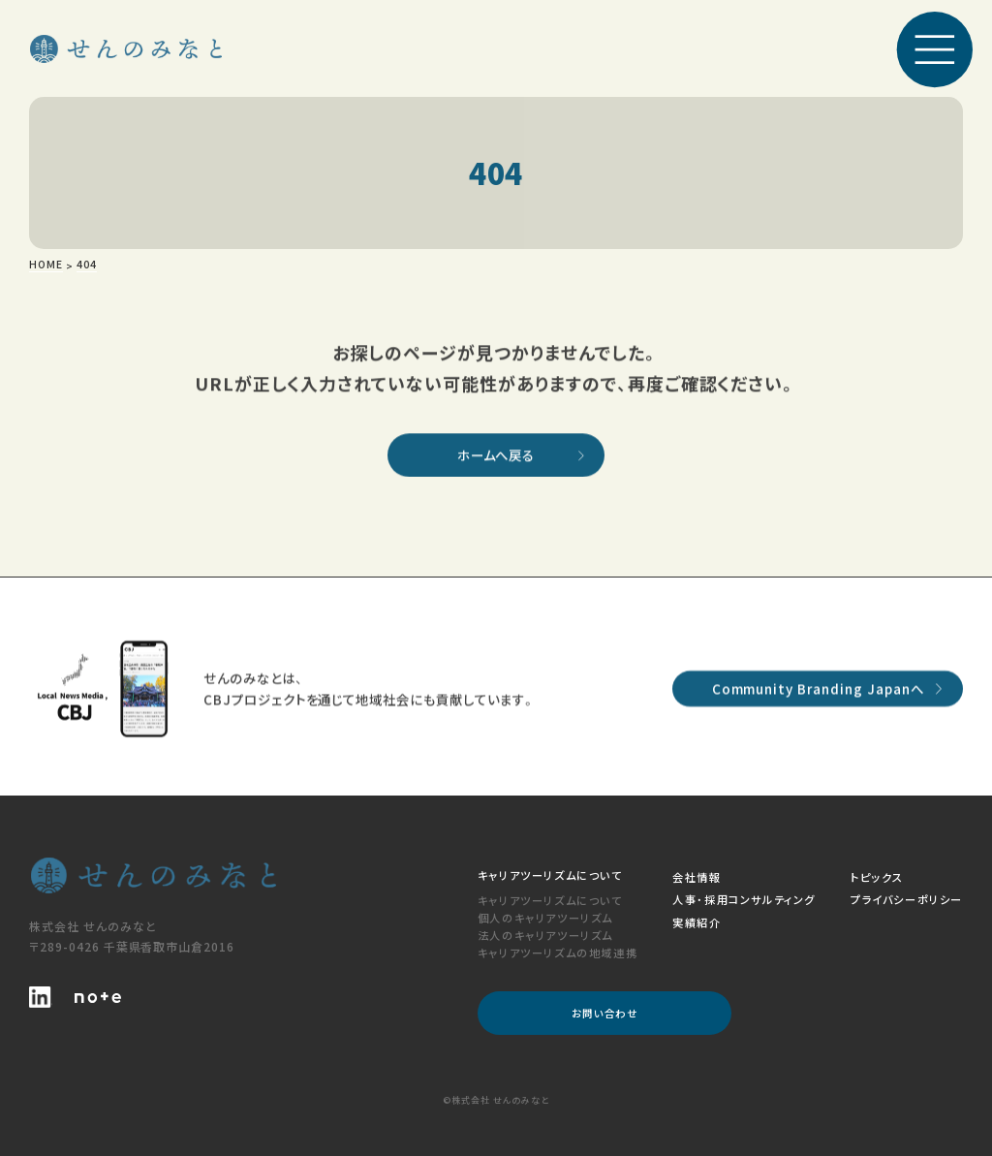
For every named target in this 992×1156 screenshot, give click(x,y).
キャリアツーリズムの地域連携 (557, 952)
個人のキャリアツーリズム (545, 917)
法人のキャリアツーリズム (545, 935)
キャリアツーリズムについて (550, 900)
